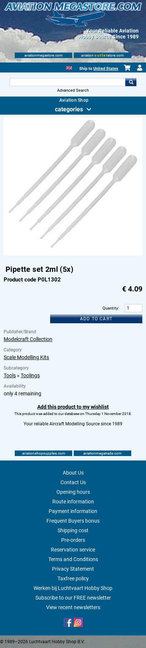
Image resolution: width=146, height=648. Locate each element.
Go (130, 82)
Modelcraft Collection (28, 339)
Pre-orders (73, 540)
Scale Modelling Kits (26, 357)
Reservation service (73, 550)
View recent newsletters (73, 607)
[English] (69, 67)
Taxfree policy (73, 578)
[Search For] (67, 82)
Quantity (110, 308)
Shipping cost (73, 530)
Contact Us (73, 482)
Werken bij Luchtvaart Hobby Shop (73, 588)
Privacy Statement (73, 569)
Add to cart (96, 318)
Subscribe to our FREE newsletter (73, 598)
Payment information (73, 511)
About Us (73, 473)
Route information (73, 501)
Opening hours (73, 492)
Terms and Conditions (73, 559)
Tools (10, 375)
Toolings (30, 375)
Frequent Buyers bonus (73, 521)
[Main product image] (73, 254)
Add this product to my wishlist (73, 407)
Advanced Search (73, 90)
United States (105, 68)
